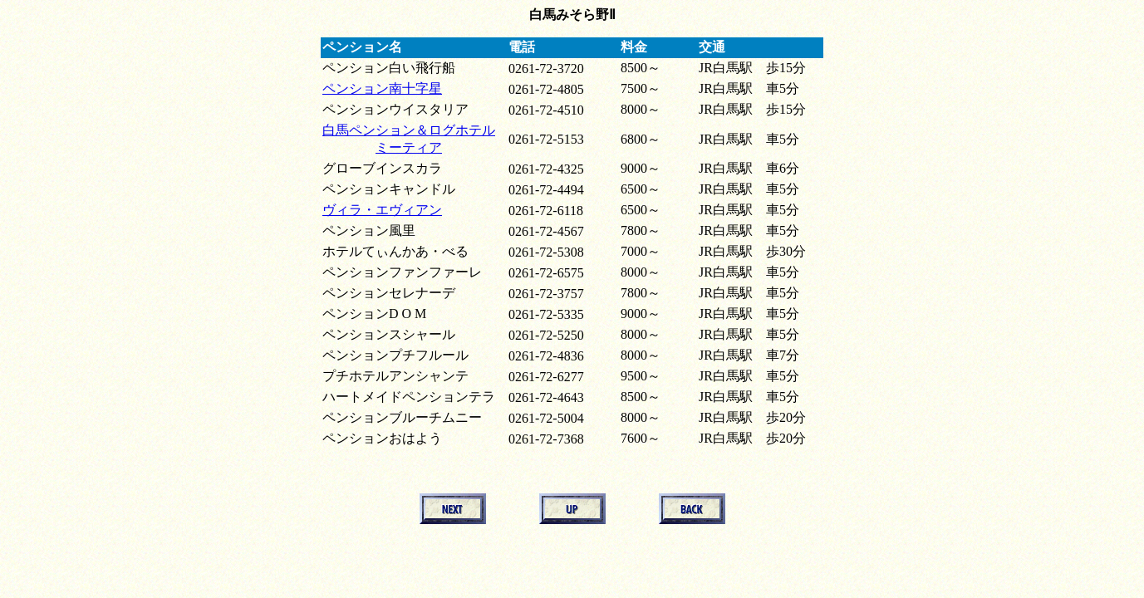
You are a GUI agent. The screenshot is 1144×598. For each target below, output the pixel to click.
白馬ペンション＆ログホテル (408, 130)
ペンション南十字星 (382, 88)
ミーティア (409, 147)
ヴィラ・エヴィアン (382, 210)
